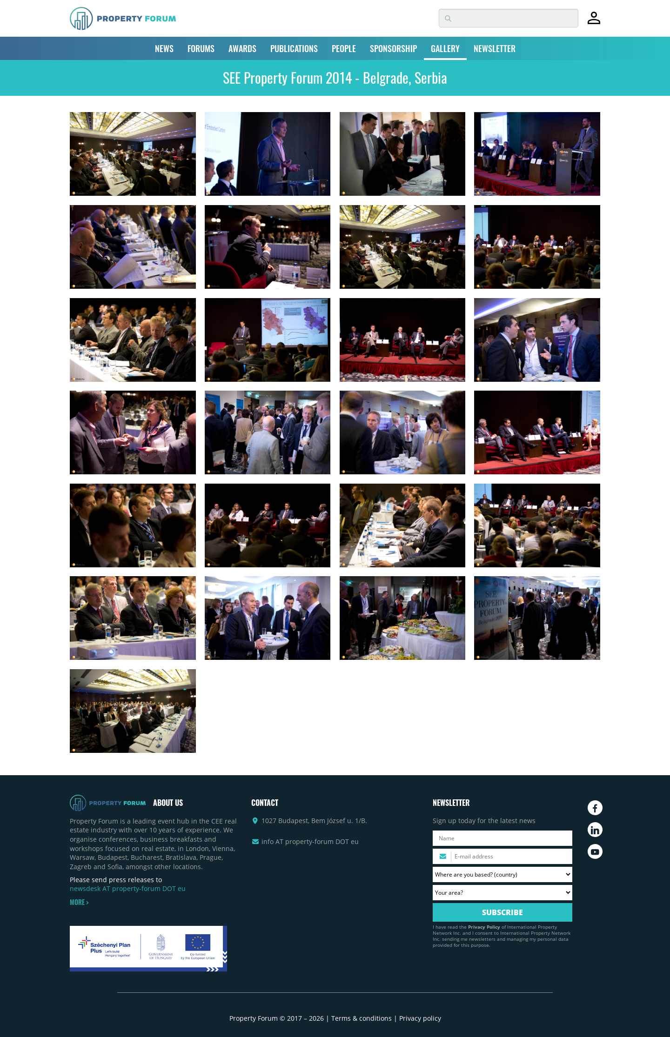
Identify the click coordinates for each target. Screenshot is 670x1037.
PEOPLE (344, 48)
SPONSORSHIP (393, 48)
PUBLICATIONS (294, 48)
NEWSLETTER (495, 48)
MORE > (79, 902)
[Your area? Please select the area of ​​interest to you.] (502, 892)
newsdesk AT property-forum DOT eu (128, 888)
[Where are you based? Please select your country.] (502, 874)
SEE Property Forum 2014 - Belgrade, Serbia (335, 77)
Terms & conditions (361, 1018)
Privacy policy (420, 1018)
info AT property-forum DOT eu (310, 841)
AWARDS (242, 48)
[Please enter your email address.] (502, 856)
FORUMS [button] (201, 48)
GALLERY (445, 48)
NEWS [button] (164, 48)
